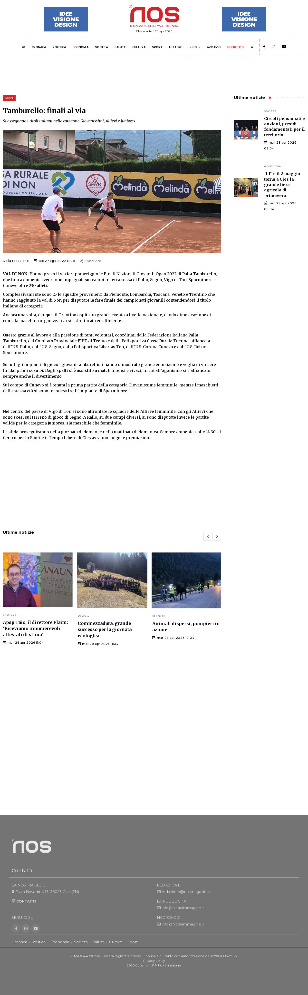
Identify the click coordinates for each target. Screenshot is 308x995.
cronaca (9, 614)
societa (84, 615)
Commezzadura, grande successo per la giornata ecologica (105, 629)
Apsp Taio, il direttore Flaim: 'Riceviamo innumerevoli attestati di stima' (35, 628)
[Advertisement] (112, 486)
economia (272, 166)
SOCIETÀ (101, 47)
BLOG (193, 47)
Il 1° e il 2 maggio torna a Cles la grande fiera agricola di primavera (282, 184)
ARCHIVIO (214, 47)
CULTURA (138, 47)
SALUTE (120, 47)
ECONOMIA (80, 47)
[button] (207, 536)
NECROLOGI (235, 47)
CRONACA (39, 47)
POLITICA (59, 47)
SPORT (157, 47)
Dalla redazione (16, 261)
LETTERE (175, 47)
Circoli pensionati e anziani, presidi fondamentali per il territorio (284, 126)
